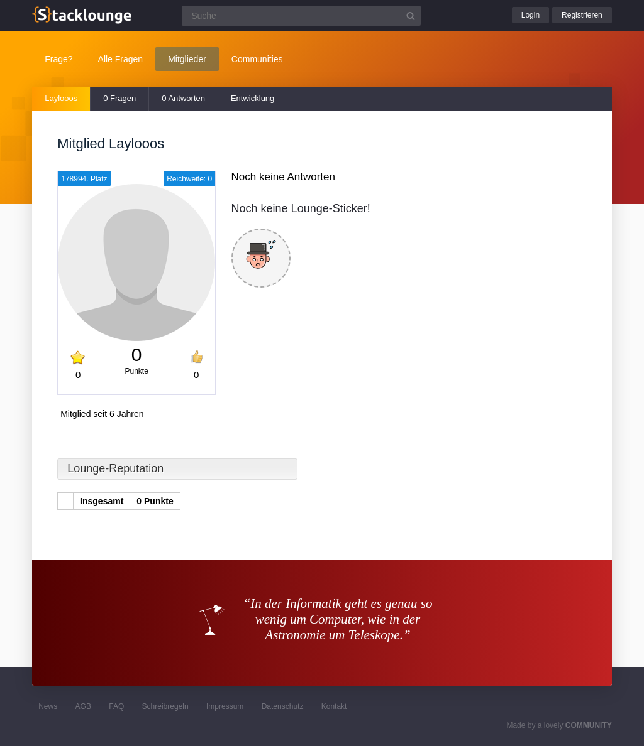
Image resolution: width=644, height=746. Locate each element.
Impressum (224, 706)
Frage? (58, 59)
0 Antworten (183, 98)
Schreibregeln (165, 706)
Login (530, 15)
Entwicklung (252, 98)
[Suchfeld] (301, 16)
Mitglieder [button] (187, 59)
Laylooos (61, 98)
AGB (83, 706)
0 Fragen (119, 98)
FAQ (116, 706)
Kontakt (334, 706)
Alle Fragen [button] (120, 59)
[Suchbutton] (411, 16)
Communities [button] (257, 59)
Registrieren (582, 15)
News (47, 706)
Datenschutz (283, 706)
